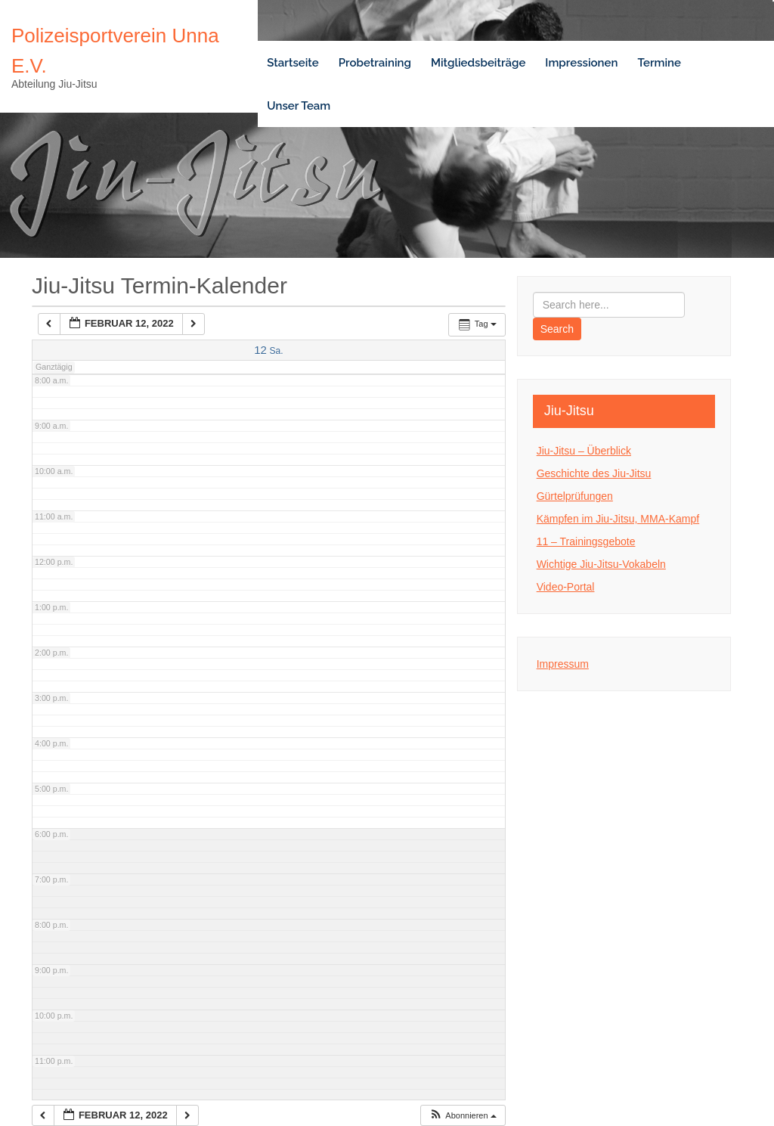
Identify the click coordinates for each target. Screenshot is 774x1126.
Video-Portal (566, 587)
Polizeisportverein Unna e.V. (115, 50)
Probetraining (375, 63)
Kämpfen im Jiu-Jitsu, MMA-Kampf (618, 519)
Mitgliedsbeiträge (478, 63)
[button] (462, 1116)
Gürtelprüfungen (575, 496)
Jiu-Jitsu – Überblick (584, 451)
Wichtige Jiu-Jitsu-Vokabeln (601, 564)
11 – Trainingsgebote (586, 541)
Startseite (292, 63)
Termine (659, 63)
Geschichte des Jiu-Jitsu (594, 473)
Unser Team (298, 106)
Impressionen (581, 63)
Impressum (563, 664)
